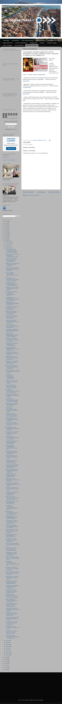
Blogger (41, 700)
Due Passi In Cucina (31, 45)
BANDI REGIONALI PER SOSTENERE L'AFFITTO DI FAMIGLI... (11, 419)
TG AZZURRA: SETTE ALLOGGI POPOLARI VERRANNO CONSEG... (11, 251)
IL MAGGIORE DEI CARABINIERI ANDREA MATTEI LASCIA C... (11, 517)
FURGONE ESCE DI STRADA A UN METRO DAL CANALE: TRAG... (11, 415)
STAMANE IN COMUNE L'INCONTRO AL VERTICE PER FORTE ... (12, 340)
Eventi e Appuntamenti (21, 42)
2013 (5, 663)
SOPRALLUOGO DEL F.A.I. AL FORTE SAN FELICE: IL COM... (12, 489)
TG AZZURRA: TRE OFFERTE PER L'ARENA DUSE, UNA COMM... (11, 279)
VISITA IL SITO (11, 148)
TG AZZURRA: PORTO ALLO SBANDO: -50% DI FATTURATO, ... (12, 308)
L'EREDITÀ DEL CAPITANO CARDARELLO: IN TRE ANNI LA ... (12, 288)
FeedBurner (14, 129)
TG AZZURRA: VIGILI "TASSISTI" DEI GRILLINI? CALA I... (12, 627)
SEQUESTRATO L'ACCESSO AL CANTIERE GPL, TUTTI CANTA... (12, 371)
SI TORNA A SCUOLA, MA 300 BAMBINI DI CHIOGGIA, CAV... (11, 502)
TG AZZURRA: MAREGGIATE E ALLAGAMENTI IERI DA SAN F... (11, 507)
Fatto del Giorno (40, 40)
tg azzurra (30, 144)
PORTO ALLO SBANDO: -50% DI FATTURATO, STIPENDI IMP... (11, 312)
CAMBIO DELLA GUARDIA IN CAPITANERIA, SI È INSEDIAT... (12, 264)
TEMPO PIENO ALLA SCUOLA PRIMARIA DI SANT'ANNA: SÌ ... (11, 600)
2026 (5, 221)
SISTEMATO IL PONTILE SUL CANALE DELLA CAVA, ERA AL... (11, 317)
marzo (7, 650)
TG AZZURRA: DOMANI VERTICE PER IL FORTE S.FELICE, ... (11, 353)
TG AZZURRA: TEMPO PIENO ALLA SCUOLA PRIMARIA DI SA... (11, 591)
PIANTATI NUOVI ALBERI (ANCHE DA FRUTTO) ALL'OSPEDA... (11, 404)
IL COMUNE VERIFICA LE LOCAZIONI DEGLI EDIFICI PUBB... (11, 442)
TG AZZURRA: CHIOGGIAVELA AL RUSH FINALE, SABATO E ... (12, 391)
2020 (5, 234)
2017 (5, 240)
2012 (5, 665)
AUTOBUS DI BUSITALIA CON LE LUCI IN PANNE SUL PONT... (11, 568)
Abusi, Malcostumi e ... (27, 40)
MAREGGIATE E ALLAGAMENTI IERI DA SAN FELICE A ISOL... (11, 513)
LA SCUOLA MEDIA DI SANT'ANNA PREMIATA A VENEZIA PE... (12, 321)
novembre (8, 243)
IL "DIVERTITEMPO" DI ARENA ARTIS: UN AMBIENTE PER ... (10, 475)
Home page (6, 40)
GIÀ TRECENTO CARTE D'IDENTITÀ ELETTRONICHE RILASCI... (11, 293)
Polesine (42, 42)
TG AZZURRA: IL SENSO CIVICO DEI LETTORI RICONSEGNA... (11, 522)
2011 (5, 667)
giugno (7, 644)
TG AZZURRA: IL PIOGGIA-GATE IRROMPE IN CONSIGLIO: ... (11, 587)
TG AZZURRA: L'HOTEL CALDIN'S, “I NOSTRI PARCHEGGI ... (11, 540)
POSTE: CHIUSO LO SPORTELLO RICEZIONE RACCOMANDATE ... (12, 498)
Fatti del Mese (15, 40)
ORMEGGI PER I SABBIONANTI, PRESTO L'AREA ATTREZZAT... (11, 335)
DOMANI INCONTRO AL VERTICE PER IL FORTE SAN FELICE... (11, 358)
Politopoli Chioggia (52, 42)
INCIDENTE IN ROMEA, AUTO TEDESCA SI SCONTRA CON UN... (11, 549)
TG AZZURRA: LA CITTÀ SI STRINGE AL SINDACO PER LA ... (11, 577)
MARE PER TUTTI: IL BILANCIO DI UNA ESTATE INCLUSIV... (12, 480)
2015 (5, 659)
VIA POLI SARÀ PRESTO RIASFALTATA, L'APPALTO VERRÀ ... (12, 395)
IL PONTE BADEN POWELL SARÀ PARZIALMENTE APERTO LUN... (12, 466)
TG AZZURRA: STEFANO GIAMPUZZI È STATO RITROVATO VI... (11, 452)
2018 (5, 238)
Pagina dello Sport (52, 40)
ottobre (7, 246)
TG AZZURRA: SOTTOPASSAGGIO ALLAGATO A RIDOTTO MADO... (11, 409)
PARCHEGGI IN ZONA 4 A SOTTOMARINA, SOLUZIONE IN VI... (11, 535)
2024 (5, 225)
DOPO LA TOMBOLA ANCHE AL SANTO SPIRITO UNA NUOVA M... (12, 573)
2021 (5, 232)
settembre (8, 248)
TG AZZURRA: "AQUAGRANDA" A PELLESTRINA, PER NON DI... (12, 563)
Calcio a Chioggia (7, 45)
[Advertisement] (31, 684)
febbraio (8, 652)
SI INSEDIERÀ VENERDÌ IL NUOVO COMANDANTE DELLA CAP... (11, 331)
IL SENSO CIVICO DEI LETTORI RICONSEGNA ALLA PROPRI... (11, 526)
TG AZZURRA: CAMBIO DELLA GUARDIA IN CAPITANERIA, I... (11, 260)
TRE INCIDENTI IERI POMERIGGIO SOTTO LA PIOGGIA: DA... (12, 349)
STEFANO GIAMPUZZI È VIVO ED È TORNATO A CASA (11, 457)
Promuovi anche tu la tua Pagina (9, 160)
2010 (5, 669)
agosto (7, 640)
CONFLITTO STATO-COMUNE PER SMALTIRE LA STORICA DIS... (12, 637)
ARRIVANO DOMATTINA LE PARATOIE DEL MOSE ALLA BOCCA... (12, 367)
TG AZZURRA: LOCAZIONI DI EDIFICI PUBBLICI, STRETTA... (11, 433)
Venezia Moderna (19, 45)
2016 (5, 657)
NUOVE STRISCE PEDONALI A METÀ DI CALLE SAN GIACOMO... (12, 596)
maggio (7, 646)
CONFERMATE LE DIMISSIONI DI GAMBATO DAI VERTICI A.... (12, 303)
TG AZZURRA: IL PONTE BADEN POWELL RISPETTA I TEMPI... (11, 461)
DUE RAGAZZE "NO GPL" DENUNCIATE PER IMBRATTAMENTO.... (11, 582)
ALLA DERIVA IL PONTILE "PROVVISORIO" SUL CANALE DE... (11, 623)
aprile (7, 648)
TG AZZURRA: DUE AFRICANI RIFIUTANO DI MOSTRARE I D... (12, 326)
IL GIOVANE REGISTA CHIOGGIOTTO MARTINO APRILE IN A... (12, 428)
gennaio (8, 654)
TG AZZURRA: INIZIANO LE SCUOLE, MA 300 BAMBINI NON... (12, 493)
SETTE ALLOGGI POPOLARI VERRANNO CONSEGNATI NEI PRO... (12, 255)
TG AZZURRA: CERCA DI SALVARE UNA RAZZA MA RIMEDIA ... (12, 609)
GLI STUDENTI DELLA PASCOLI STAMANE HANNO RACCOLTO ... (11, 386)
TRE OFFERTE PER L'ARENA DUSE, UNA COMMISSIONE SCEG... (11, 284)
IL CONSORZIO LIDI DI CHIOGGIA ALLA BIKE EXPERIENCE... (11, 554)
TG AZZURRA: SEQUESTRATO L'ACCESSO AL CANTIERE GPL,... (10, 376)
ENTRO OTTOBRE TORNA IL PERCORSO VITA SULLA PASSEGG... (12, 269)
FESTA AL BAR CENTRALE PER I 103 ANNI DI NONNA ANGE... (12, 558)
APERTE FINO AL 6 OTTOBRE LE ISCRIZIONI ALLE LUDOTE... (12, 437)
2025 (5, 223)
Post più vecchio (54, 192)
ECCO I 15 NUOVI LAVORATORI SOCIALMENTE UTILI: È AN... (11, 274)
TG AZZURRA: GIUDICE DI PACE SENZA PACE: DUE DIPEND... (12, 484)
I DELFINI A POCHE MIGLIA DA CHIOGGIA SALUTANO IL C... (12, 544)
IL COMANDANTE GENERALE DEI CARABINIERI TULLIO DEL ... (11, 447)
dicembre (8, 241)
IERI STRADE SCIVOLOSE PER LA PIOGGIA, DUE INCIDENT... (11, 531)
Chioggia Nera (33, 42)
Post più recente (28, 192)
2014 (5, 661)
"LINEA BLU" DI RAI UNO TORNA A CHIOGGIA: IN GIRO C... (11, 382)
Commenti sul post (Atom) (34, 195)
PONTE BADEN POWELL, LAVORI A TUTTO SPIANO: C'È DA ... (11, 605)
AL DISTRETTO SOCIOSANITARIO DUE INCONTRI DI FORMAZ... (12, 400)
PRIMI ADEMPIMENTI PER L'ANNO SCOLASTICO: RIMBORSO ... (11, 471)
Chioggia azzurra (6, 157)
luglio (7, 642)
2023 (5, 227)
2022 (5, 230)
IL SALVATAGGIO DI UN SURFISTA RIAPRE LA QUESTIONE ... (11, 614)
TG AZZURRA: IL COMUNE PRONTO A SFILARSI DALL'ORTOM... (11, 362)
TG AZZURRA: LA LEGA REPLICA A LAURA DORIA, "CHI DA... (11, 632)
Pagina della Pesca (8, 42)
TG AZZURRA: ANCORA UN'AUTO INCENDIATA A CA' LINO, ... (11, 424)
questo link (28, 87)
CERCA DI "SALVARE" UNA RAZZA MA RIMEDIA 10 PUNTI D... (11, 618)
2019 (5, 236)
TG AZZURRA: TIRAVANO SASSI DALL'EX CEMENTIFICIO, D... (11, 344)
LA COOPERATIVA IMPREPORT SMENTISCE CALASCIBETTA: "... (12, 299)
